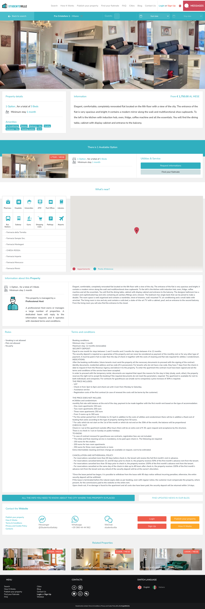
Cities (132, 5)
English (143, 587)
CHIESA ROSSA (12, 250)
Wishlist (40, 597)
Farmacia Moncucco (14, 262)
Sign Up (152, 526)
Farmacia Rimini (12, 268)
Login (152, 518)
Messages (194, 6)
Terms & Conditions (14, 523)
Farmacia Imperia (13, 256)
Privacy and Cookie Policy (16, 526)
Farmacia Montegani (14, 244)
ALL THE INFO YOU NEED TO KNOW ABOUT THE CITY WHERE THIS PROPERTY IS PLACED (68, 497)
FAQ (124, 5)
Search (54, 5)
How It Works (67, 5)
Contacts (9, 528)
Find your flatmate (110, 5)
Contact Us (150, 5)
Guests (108, 16)
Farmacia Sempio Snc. (15, 238)
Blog (140, 5)
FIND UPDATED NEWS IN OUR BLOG (171, 497)
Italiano (158, 587)
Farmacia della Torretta (15, 232)
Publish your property (87, 5)
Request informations (170, 165)
